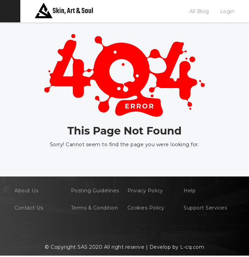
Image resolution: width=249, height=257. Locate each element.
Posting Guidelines (95, 191)
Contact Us (28, 208)
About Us (26, 191)
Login (227, 11)
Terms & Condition (94, 208)
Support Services (205, 208)
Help (190, 191)
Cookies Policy (146, 208)
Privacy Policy (145, 191)
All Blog (199, 11)
